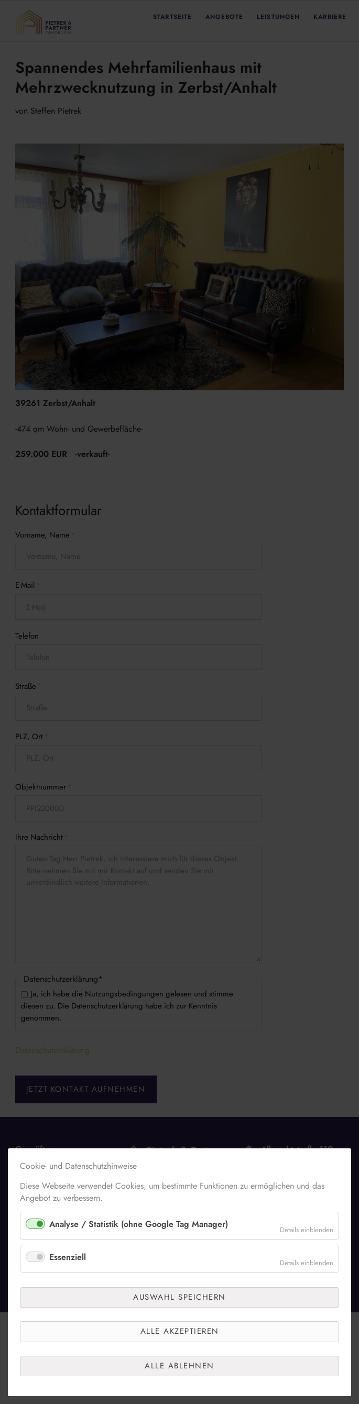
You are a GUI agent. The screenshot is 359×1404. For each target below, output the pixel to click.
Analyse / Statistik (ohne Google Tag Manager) (138, 1224)
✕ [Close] (341, 1173)
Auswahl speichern (179, 1297)
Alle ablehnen (179, 1366)
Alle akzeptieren (179, 1331)
